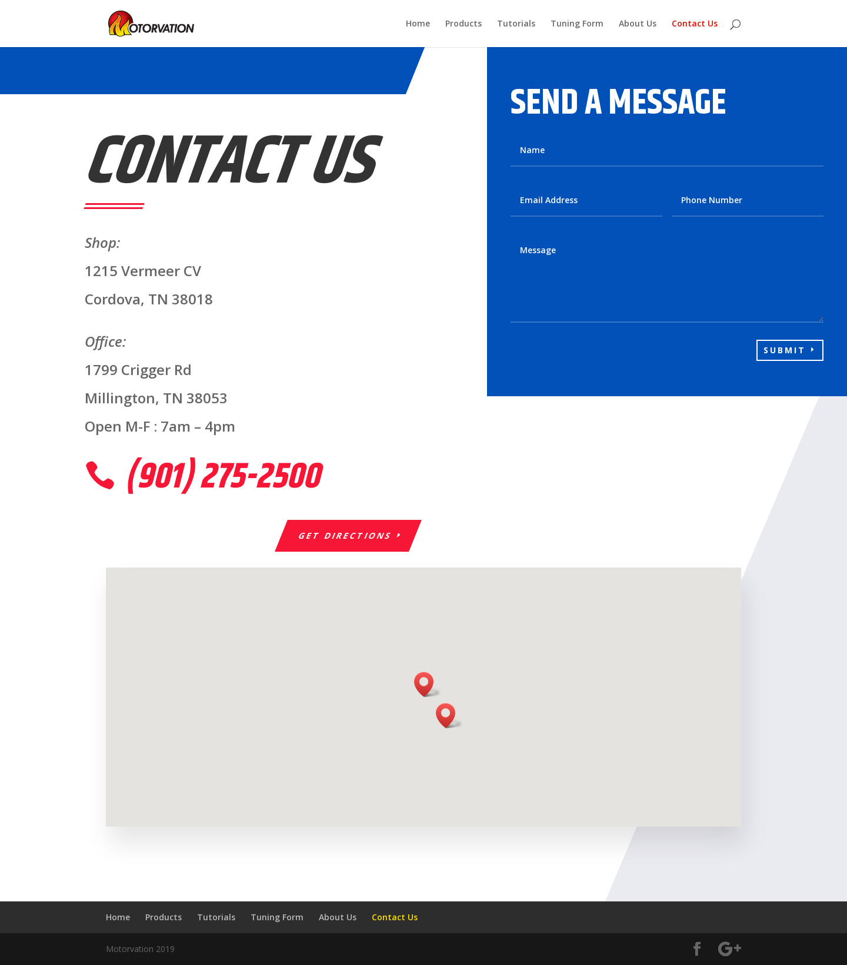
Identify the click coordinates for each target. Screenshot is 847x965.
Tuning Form (577, 24)
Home (418, 24)
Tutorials (516, 24)
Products (463, 24)
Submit (784, 350)
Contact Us (695, 24)
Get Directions (346, 535)
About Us (637, 24)
